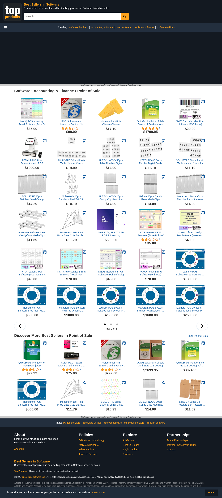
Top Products (21, 471)
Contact (171, 449)
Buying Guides (131, 449)
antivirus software (144, 27)
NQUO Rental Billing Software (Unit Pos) (150, 273)
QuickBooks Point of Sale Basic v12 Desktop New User (150, 123)
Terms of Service (88, 454)
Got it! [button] (211, 492)
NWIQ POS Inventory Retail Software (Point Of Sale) (32, 123)
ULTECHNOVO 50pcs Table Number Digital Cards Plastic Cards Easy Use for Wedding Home (111, 162)
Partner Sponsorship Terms (181, 445)
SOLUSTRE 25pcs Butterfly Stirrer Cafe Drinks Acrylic (111, 403)
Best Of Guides (131, 445)
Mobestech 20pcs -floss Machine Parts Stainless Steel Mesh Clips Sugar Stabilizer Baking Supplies (190, 198)
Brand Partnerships (177, 440)
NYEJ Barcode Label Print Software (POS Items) (190, 123)
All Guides (128, 440)
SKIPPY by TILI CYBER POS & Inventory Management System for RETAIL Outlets (111, 234)
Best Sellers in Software (41, 4)
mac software (124, 27)
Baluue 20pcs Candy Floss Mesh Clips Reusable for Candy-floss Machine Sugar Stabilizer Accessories (150, 198)
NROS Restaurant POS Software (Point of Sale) (111, 273)
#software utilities (92, 422)
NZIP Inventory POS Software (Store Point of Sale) (151, 234)
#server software (113, 422)
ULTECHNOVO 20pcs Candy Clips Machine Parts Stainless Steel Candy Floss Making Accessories (111, 198)
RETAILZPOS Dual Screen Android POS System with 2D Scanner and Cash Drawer (32, 162)
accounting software (102, 27)
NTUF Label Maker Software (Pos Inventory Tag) (32, 273)
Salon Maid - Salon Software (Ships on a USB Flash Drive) (71, 364)
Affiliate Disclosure (89, 445)
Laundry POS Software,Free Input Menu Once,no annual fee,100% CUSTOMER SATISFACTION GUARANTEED (190, 273)
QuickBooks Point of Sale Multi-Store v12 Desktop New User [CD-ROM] (150, 364)
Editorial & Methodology (91, 440)
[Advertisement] (111, 57)
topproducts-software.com (33, 477)
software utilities (166, 27)
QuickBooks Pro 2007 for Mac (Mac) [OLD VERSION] (31, 364)
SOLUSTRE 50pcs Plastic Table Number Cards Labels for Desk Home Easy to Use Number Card (71, 162)
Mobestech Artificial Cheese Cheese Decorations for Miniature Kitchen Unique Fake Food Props (111, 123)
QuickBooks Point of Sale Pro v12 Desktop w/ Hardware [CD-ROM (190, 364)
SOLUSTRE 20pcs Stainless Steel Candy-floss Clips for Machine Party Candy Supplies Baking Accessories (32, 198)
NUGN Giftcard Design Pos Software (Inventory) (190, 234)
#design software (156, 422)
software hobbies (78, 27)
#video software (71, 422)
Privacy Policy (86, 449)
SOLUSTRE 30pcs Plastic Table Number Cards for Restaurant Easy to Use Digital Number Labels (190, 162)
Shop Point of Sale (198, 336)
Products (128, 454)
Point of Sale (88, 91)
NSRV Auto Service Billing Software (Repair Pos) (71, 273)
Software (22, 91)
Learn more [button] (98, 492)
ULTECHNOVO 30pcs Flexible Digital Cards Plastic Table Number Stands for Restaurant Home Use (150, 162)
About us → (20, 449)
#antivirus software (134, 422)
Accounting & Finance (54, 91)
